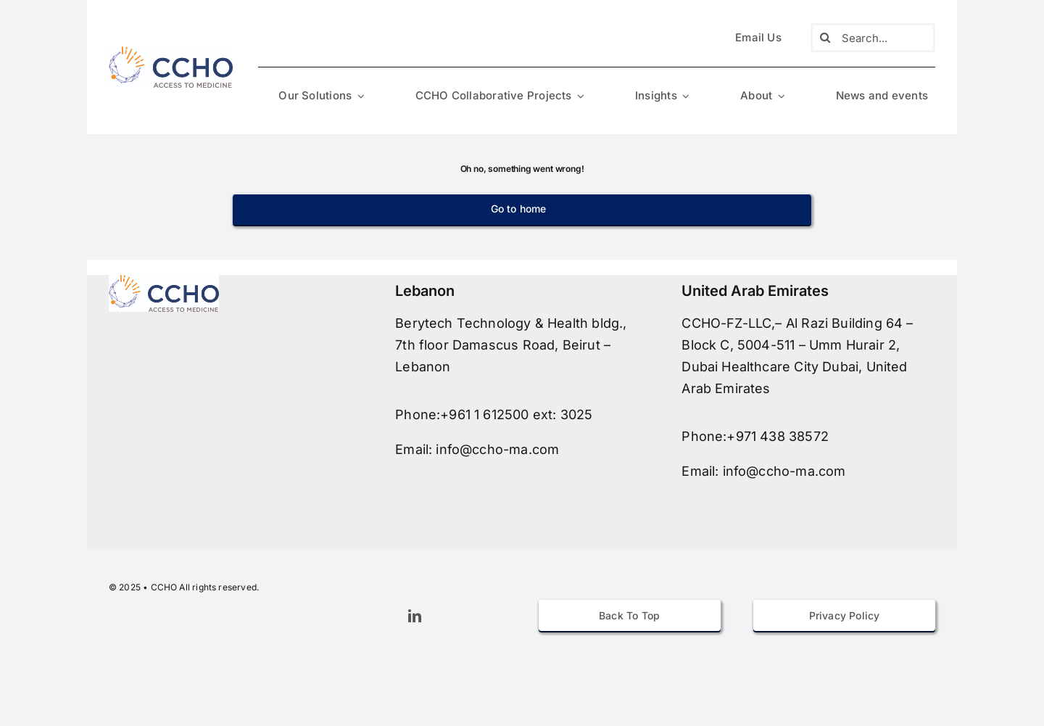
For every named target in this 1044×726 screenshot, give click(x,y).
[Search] (825, 37)
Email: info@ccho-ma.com (477, 449)
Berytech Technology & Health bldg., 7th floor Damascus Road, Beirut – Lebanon (510, 344)
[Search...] (873, 37)
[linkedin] (414, 615)
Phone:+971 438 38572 (755, 436)
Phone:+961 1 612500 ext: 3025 (493, 414)
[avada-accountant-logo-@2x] (171, 50)
